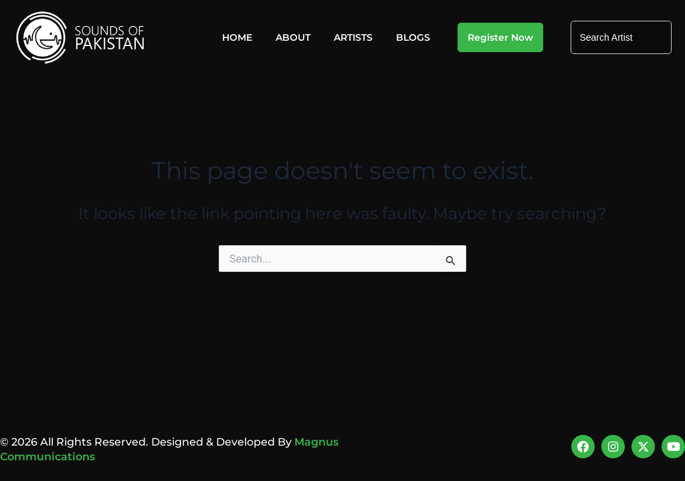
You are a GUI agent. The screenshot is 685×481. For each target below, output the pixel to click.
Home (237, 37)
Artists (353, 37)
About (293, 37)
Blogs (413, 37)
